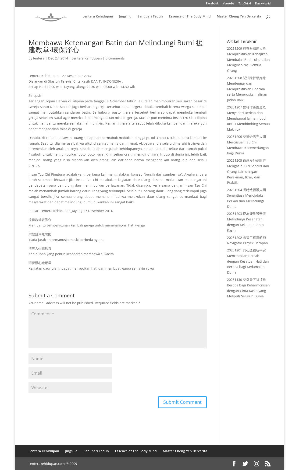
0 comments (115, 58)
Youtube (228, 3)
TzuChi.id (244, 3)
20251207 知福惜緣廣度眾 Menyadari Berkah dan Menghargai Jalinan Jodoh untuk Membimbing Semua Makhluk (248, 118)
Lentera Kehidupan (97, 16)
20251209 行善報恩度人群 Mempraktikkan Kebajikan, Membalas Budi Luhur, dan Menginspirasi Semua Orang (248, 59)
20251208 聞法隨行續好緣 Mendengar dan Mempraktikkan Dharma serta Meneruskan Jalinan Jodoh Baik (247, 89)
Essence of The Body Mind (190, 16)
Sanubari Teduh (150, 16)
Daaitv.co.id (263, 3)
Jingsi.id (125, 16)
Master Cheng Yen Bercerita (239, 16)
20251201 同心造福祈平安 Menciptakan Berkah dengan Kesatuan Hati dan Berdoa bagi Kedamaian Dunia (248, 261)
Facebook (212, 3)
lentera (38, 58)
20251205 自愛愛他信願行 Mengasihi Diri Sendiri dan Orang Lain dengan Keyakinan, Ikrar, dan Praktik (248, 171)
